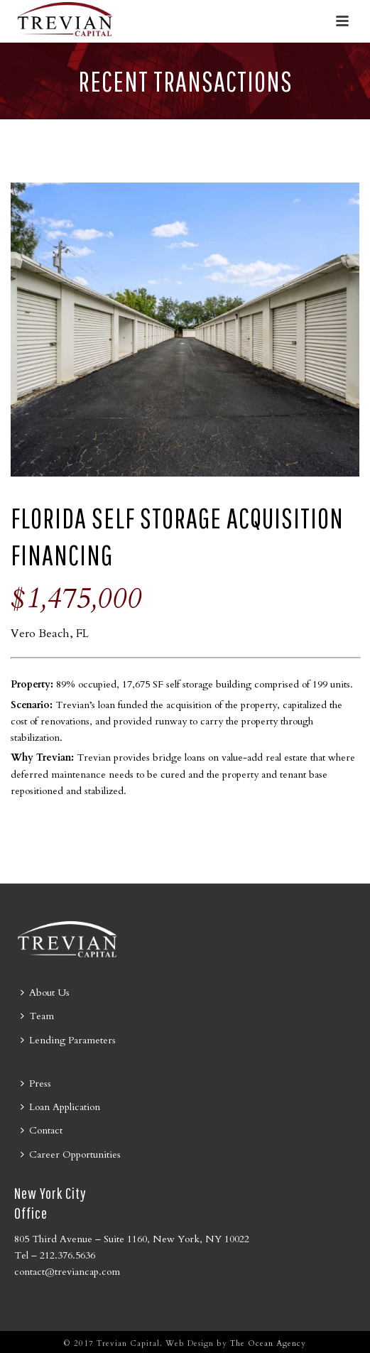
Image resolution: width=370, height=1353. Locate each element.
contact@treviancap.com (67, 1271)
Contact (41, 1130)
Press (36, 1083)
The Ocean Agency (268, 1343)
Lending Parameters (68, 1040)
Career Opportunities (71, 1154)
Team (37, 1016)
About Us (45, 992)
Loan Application (60, 1107)
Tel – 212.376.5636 (54, 1255)
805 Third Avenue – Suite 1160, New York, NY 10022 (131, 1239)
